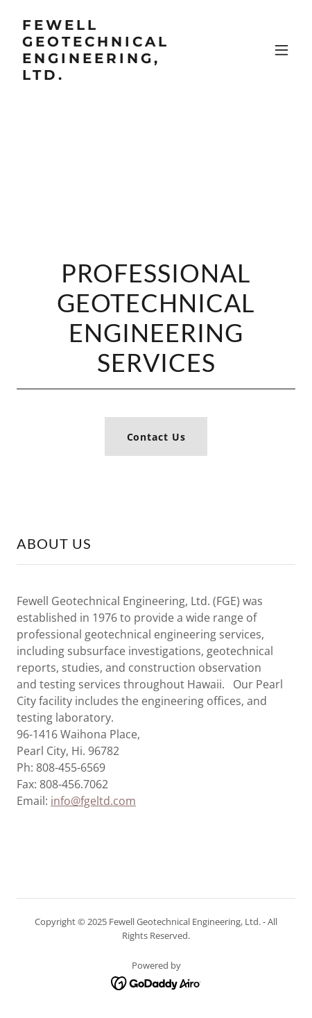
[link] (114, 76)
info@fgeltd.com (93, 800)
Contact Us (156, 436)
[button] (281, 50)
